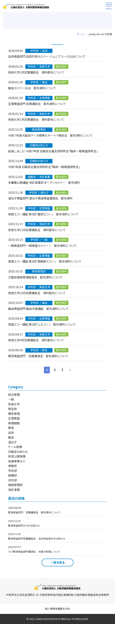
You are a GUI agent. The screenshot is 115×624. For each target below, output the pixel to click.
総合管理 (14, 395)
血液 (11, 433)
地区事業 (14, 490)
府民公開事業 (17, 456)
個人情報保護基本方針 (57, 608)
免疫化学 (14, 404)
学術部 (12, 471)
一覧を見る (58, 562)
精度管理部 (15, 485)
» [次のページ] (70, 369)
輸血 (11, 437)
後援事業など (16, 461)
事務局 (12, 466)
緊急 (11, 428)
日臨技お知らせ (18, 452)
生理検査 (14, 418)
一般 (11, 399)
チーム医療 (15, 447)
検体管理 (14, 414)
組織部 (12, 475)
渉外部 (12, 480)
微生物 (12, 409)
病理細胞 (14, 423)
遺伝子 (12, 442)
